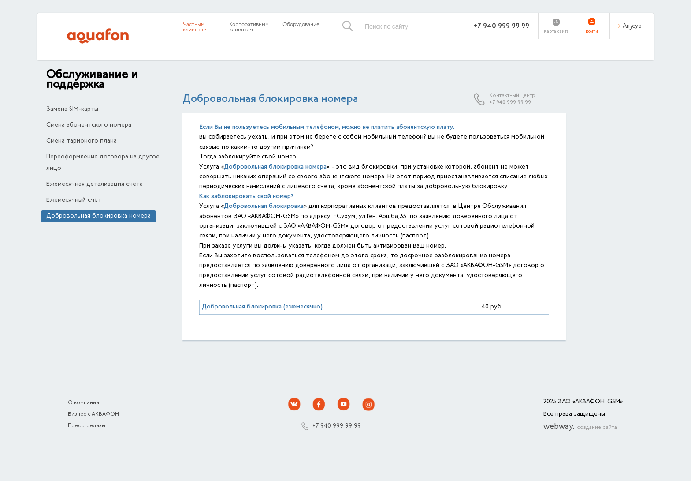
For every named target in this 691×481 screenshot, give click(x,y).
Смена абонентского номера (88, 125)
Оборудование (300, 24)
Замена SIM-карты (72, 109)
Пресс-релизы (86, 425)
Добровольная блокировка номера (98, 216)
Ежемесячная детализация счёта (94, 184)
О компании (83, 403)
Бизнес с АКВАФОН (93, 414)
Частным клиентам (195, 27)
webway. (580, 427)
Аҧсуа (632, 26)
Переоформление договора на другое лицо (103, 163)
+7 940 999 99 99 (501, 26)
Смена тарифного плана (81, 141)
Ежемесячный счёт (73, 200)
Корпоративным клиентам (249, 27)
